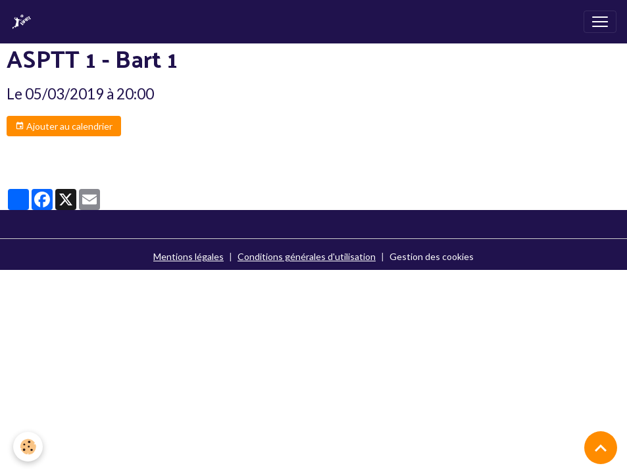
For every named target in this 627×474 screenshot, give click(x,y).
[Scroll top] (600, 447)
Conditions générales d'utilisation (307, 256)
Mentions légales (188, 256)
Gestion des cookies (431, 256)
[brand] (24, 22)
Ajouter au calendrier (64, 126)
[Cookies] (28, 446)
